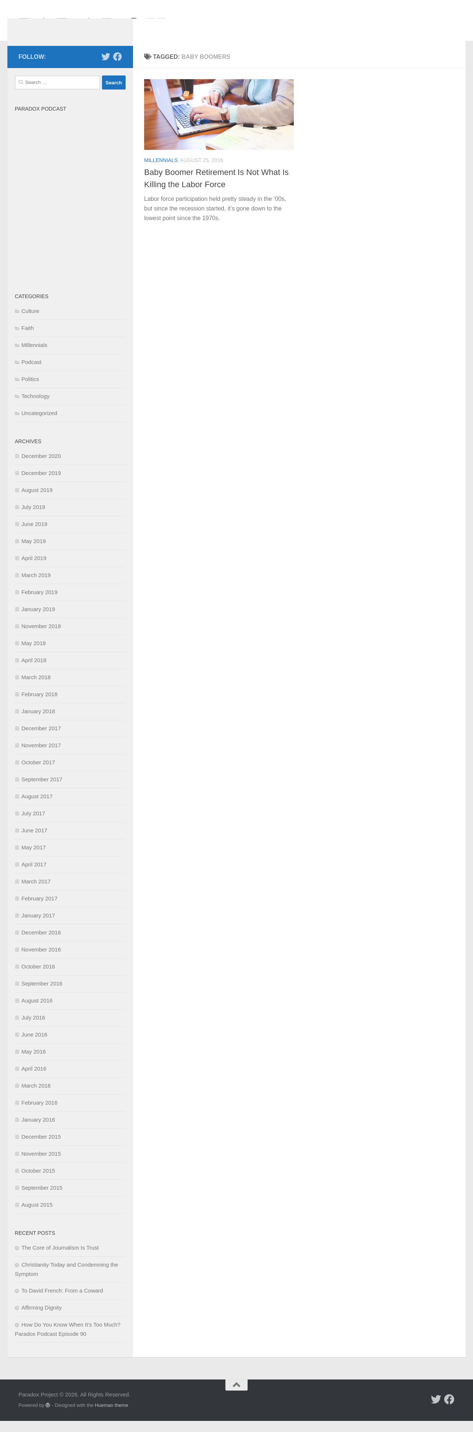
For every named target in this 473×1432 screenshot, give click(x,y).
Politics (30, 390)
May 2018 (33, 654)
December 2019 (41, 484)
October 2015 (38, 1182)
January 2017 (38, 926)
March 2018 (36, 688)
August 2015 (36, 1216)
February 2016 (39, 1114)
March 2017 (36, 892)
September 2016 (41, 994)
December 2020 (41, 467)
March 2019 (36, 586)
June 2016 (34, 1045)
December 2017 (41, 739)
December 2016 (41, 943)
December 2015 (41, 1148)
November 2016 (41, 960)
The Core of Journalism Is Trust (60, 1259)
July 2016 (33, 1028)
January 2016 (38, 1131)
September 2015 (41, 1199)
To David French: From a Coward (62, 1301)
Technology (35, 407)
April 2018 (34, 671)
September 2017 (41, 790)
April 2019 (34, 569)
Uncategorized (39, 424)
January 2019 (38, 620)
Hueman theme (111, 1416)
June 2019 (34, 535)
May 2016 (33, 1062)
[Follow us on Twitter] (105, 67)
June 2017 (34, 841)
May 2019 (33, 552)
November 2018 (41, 637)
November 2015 (41, 1165)
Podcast (31, 373)
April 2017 (34, 875)
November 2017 (41, 756)
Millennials (161, 171)
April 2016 (34, 1079)
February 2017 (39, 909)
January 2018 (38, 722)
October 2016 (38, 977)
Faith (27, 339)
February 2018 (39, 705)
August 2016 (36, 1011)
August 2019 (36, 501)
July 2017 (33, 824)
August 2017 (36, 807)
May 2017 (33, 858)
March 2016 (36, 1097)
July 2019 (33, 518)
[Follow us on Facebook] (117, 67)
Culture (30, 322)
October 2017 (38, 773)
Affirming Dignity (41, 1318)
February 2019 (39, 603)
